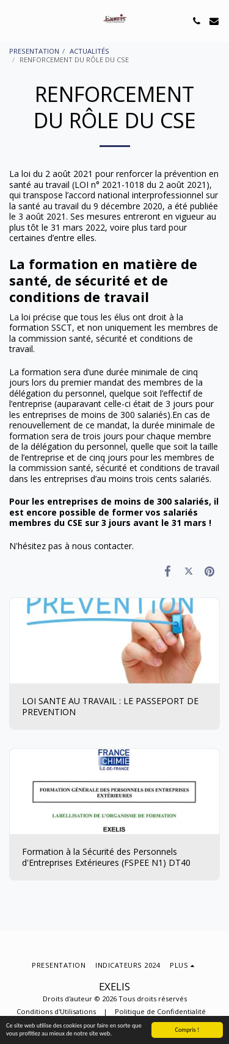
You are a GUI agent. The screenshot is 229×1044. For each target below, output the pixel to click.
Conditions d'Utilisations (56, 1011)
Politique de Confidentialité (160, 1011)
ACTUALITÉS (89, 51)
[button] (13, 20)
